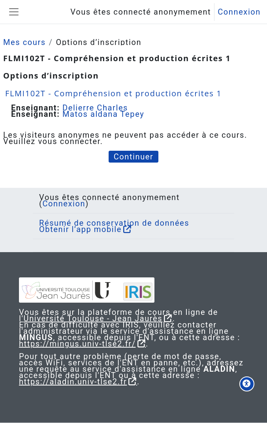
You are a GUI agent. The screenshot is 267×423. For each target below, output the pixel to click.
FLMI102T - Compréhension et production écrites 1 (113, 93)
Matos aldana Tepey (103, 114)
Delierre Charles (95, 107)
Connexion (239, 12)
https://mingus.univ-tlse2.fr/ (77, 343)
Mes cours (24, 42)
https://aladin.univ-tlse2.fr (73, 381)
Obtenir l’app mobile (80, 229)
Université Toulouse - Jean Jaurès (93, 318)
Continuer (134, 156)
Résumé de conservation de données (114, 223)
